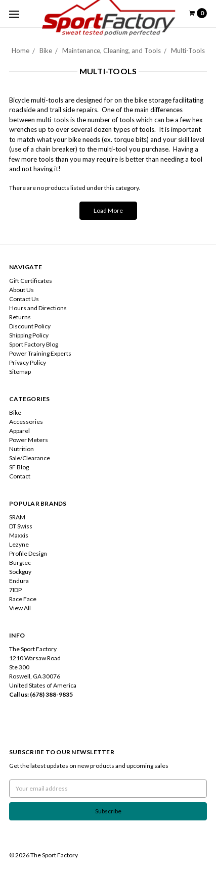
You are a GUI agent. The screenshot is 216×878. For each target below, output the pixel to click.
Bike (45, 50)
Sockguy (20, 571)
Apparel (19, 430)
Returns (20, 317)
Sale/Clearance (29, 458)
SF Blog (19, 467)
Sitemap (20, 371)
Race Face (22, 599)
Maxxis (18, 535)
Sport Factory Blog (33, 344)
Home (20, 50)
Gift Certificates (30, 280)
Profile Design (28, 553)
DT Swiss (20, 526)
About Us (21, 290)
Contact (19, 476)
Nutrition (21, 449)
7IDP (15, 590)
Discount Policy (30, 326)
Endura (19, 580)
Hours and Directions (38, 308)
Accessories (26, 421)
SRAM (17, 517)
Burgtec (20, 562)
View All (20, 608)
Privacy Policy (27, 362)
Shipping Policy (29, 335)
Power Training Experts (40, 353)
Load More (108, 210)
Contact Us (24, 299)
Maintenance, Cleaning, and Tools (111, 50)
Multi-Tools (188, 50)
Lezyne (19, 544)
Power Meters (28, 440)
